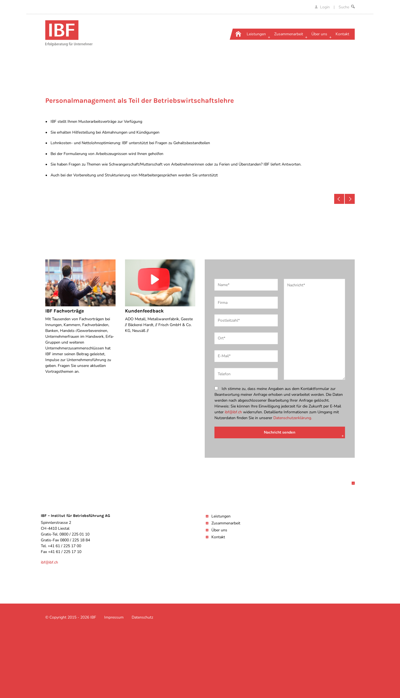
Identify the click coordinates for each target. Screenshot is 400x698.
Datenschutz (142, 617)
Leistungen (221, 516)
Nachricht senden (279, 432)
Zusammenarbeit (225, 523)
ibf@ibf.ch (233, 412)
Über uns (219, 530)
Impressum (114, 617)
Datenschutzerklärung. (292, 418)
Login (323, 7)
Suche (347, 7)
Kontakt (218, 537)
